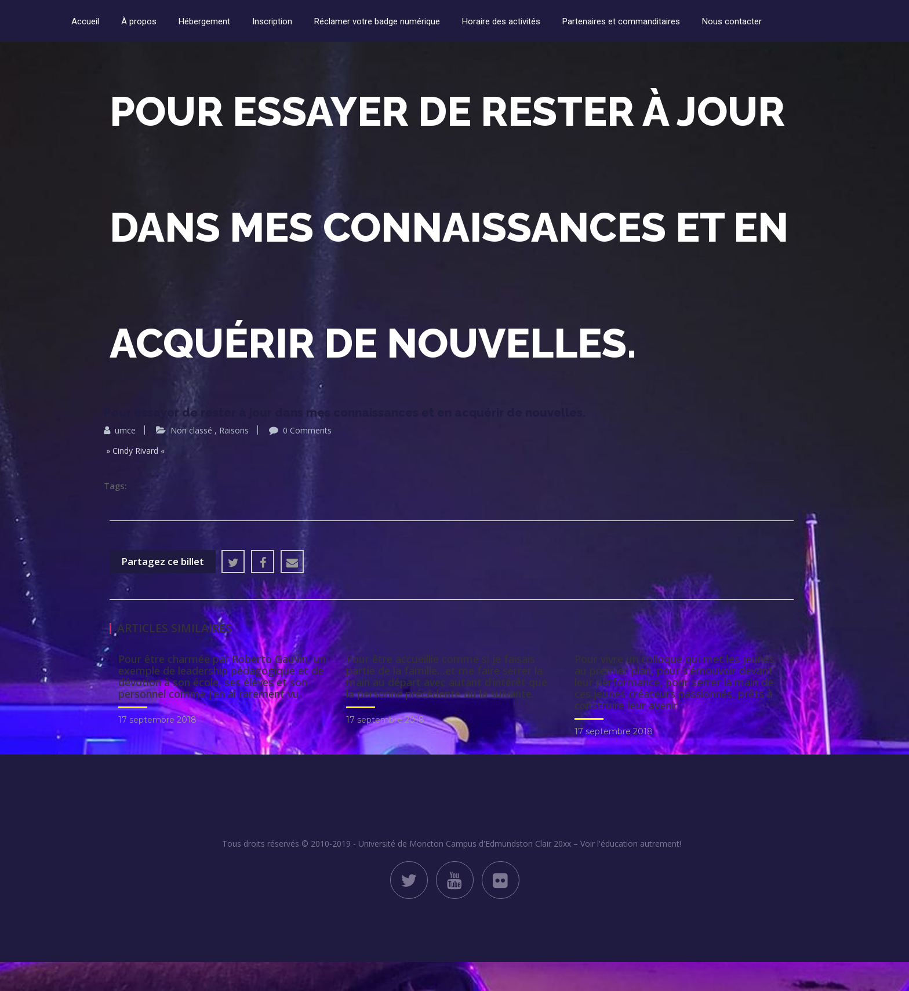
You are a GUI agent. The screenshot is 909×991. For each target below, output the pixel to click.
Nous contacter (732, 21)
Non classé (191, 430)
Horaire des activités (501, 21)
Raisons (234, 430)
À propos (139, 21)
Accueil (85, 21)
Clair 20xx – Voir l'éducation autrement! (608, 843)
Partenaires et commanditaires (621, 21)
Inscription (272, 21)
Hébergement (204, 21)
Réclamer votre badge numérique (377, 21)
